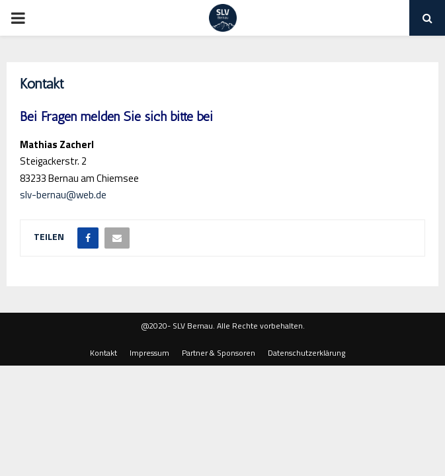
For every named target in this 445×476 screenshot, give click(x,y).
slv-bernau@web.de (63, 194)
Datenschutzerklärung (306, 353)
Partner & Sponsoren (218, 353)
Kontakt (103, 353)
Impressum (149, 353)
